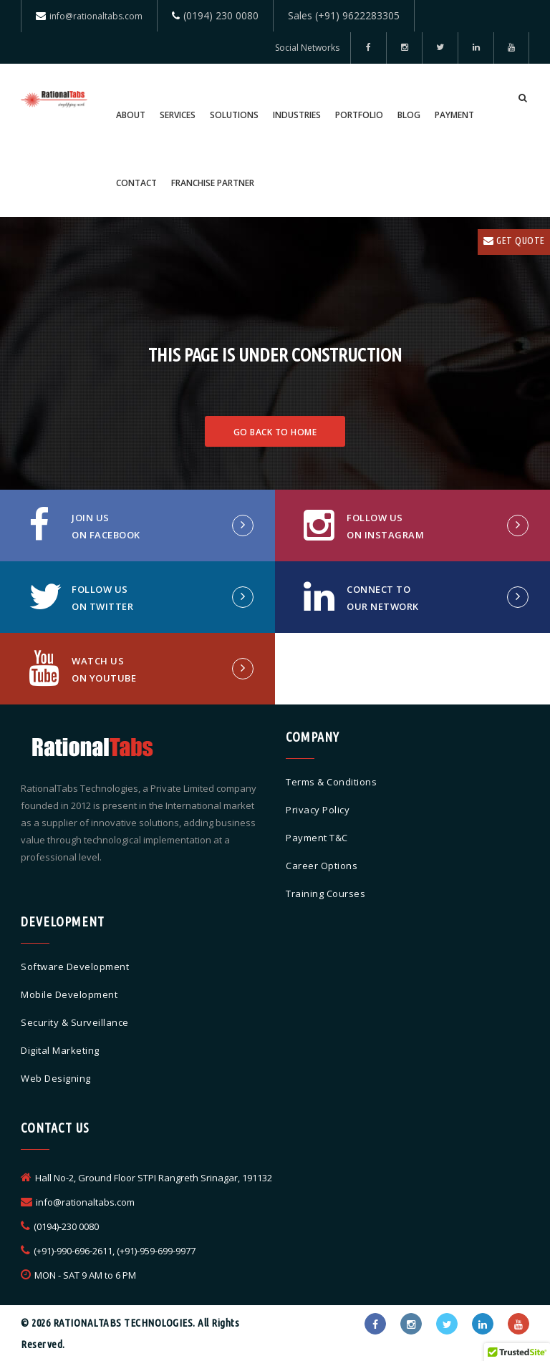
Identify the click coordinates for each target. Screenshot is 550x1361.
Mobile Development (69, 994)
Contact (136, 183)
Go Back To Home (275, 432)
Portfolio (359, 115)
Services (178, 115)
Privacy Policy (317, 809)
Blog (408, 115)
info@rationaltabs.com (96, 16)
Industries (297, 115)
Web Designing (56, 1078)
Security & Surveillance (75, 1022)
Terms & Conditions (331, 781)
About (130, 115)
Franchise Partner (212, 183)
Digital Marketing (60, 1050)
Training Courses (325, 893)
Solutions (234, 115)
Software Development (75, 966)
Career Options (321, 865)
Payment (454, 115)
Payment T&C (317, 837)
